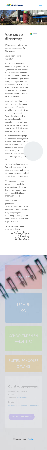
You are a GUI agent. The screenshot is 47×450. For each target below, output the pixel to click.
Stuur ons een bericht (22, 417)
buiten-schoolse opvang (23, 364)
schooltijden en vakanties (23, 339)
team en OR (24, 308)
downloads (24, 277)
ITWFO (30, 439)
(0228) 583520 (22, 397)
